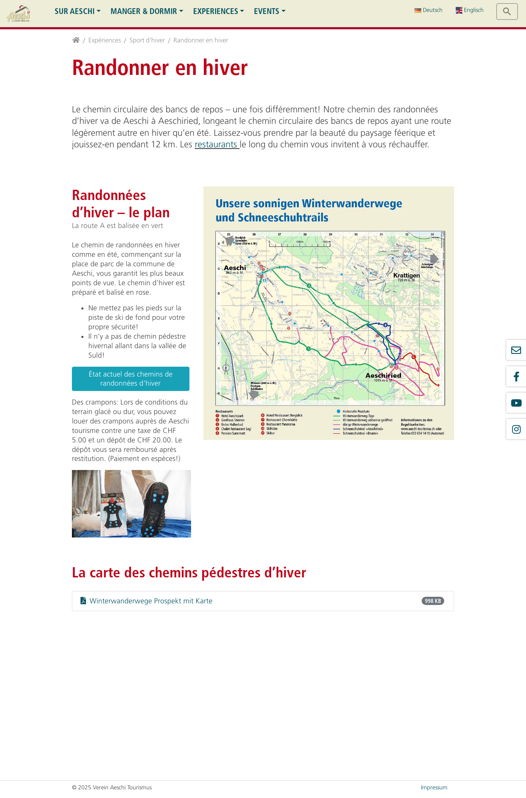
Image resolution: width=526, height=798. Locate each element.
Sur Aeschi (75, 11)
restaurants (217, 144)
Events (266, 11)
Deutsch (429, 10)
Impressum (434, 787)
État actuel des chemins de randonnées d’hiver (131, 379)
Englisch (470, 10)
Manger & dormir (144, 11)
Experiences (215, 11)
